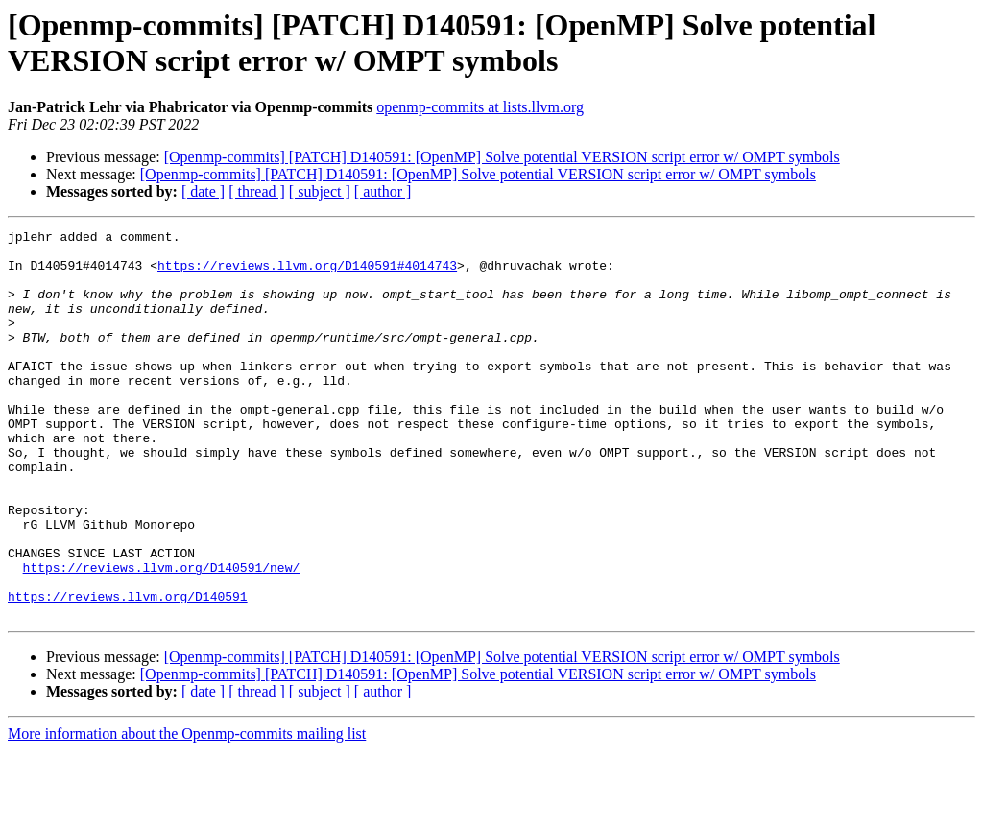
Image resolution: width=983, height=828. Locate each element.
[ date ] (203, 191)
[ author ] (383, 191)
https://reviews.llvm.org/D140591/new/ (161, 636)
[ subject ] (319, 191)
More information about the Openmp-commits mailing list (187, 811)
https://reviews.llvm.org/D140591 (128, 670)
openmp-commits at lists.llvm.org (480, 107)
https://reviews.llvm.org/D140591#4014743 (307, 273)
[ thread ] (256, 191)
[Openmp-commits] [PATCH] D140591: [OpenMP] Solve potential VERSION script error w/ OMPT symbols (502, 157)
